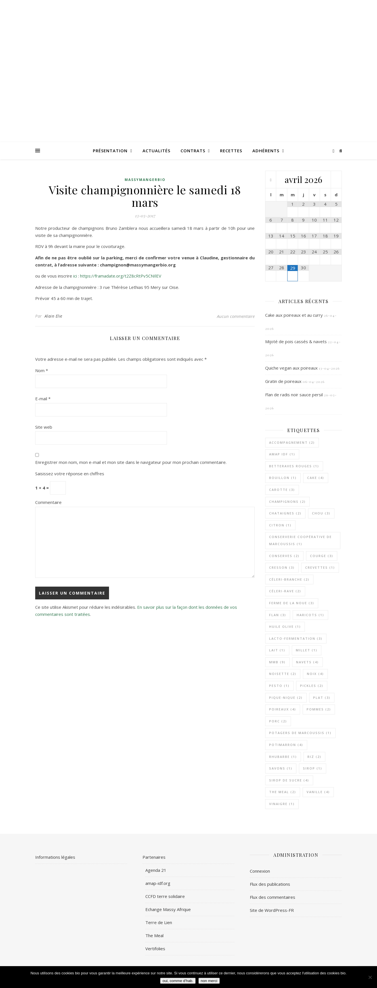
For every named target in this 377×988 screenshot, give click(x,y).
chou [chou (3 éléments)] (321, 513)
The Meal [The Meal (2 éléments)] (282, 792)
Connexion (260, 871)
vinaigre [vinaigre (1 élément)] (282, 804)
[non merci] (370, 977)
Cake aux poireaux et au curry (294, 315)
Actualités (156, 150)
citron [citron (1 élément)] (280, 525)
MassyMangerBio (145, 179)
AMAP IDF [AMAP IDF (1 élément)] (282, 454)
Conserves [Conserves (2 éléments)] (284, 556)
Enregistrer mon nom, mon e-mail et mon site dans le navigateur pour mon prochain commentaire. (131, 462)
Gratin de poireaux (283, 381)
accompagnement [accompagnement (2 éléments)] (292, 442)
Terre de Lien (158, 922)
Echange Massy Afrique (168, 909)
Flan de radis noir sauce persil (294, 394)
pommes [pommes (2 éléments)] (319, 709)
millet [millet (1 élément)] (306, 650)
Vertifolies (155, 948)
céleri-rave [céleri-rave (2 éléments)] (285, 591)
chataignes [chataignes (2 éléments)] (285, 513)
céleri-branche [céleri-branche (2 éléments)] (289, 579)
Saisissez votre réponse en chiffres (69, 473)
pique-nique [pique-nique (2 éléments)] (286, 697)
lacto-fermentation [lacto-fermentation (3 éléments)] (295, 638)
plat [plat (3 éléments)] (321, 697)
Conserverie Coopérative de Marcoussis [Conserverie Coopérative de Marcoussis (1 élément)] (300, 540)
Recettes (231, 150)
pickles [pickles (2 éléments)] (311, 685)
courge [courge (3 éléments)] (321, 556)
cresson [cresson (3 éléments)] (282, 567)
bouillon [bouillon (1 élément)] (283, 478)
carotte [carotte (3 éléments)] (282, 489)
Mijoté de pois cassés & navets (296, 341)
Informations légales (55, 857)
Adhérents (265, 150)
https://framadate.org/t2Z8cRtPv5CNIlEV (120, 276)
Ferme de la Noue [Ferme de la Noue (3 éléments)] (291, 603)
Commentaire (48, 502)
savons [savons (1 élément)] (280, 768)
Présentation (110, 150)
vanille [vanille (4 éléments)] (318, 792)
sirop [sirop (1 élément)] (312, 768)
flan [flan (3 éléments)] (277, 615)
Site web (43, 427)
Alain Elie (53, 316)
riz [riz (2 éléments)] (314, 756)
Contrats (193, 150)
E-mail (43, 398)
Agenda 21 (155, 870)
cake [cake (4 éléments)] (315, 478)
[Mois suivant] (336, 180)
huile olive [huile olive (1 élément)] (285, 626)
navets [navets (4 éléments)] (307, 662)
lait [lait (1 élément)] (277, 650)
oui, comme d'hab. (177, 981)
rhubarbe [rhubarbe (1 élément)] (283, 756)
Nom (41, 370)
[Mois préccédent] (270, 180)
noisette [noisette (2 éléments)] (282, 674)
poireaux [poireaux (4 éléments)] (282, 709)
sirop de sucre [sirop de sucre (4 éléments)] (289, 780)
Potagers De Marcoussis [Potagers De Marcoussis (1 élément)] (300, 733)
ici (75, 276)
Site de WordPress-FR (272, 910)
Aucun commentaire (236, 316)
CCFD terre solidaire (165, 896)
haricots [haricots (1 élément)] (310, 615)
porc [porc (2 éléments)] (278, 721)
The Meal (154, 935)
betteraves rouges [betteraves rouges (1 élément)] (294, 466)
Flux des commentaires (272, 897)
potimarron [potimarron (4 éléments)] (286, 745)
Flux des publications (270, 884)
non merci (209, 981)
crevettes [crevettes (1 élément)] (320, 567)
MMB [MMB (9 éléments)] (277, 662)
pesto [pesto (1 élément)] (279, 685)
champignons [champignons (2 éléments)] (287, 501)
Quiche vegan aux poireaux (291, 368)
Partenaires (154, 857)
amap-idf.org (157, 883)
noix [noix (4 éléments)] (315, 674)
